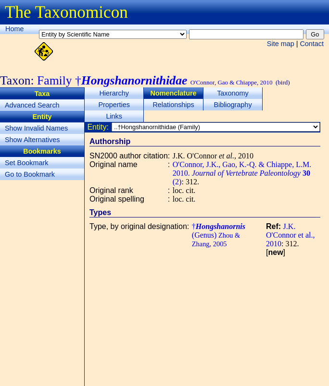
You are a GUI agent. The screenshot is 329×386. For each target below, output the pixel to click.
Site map (280, 44)
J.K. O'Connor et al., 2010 (290, 235)
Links (114, 116)
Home (14, 29)
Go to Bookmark (30, 174)
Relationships (173, 105)
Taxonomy (233, 93)
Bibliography (233, 105)
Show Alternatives (32, 140)
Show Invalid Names (36, 128)
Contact (312, 44)
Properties (114, 105)
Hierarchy (114, 93)
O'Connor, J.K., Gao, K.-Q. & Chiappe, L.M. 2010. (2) (242, 173)
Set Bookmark (26, 163)
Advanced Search (32, 105)
